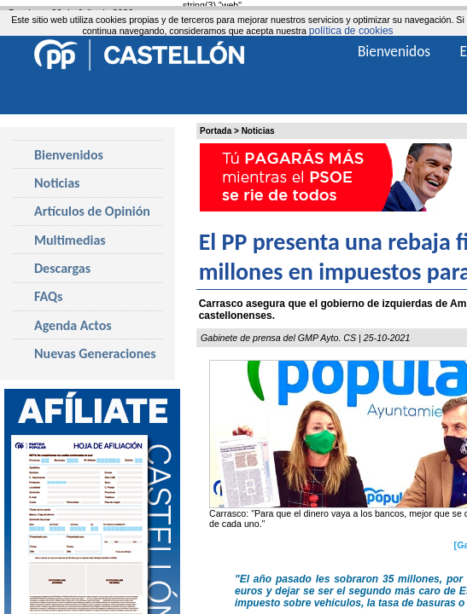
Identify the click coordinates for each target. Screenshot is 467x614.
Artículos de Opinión (92, 211)
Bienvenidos (68, 155)
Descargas (62, 268)
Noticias (258, 131)
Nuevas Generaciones (95, 353)
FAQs (48, 296)
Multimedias (70, 240)
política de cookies (351, 31)
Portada (215, 131)
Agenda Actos (73, 325)
